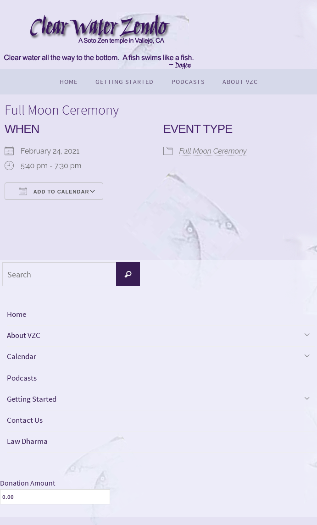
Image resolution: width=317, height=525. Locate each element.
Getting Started (33, 404)
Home (17, 314)
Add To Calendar (54, 191)
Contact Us (26, 426)
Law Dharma (28, 448)
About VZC (25, 337)
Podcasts (23, 381)
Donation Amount (27, 490)
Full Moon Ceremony (213, 151)
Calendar (22, 359)
